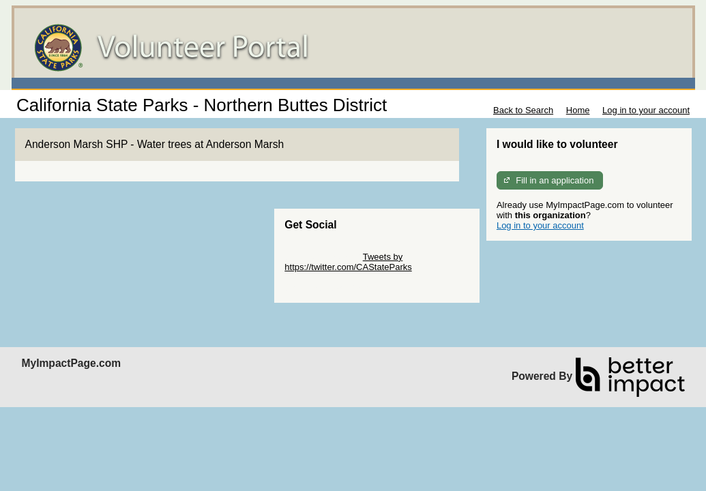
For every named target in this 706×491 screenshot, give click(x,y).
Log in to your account (646, 110)
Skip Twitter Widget (322, 257)
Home (578, 110)
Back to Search (523, 110)
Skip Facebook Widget (328, 287)
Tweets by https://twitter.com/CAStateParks (347, 262)
